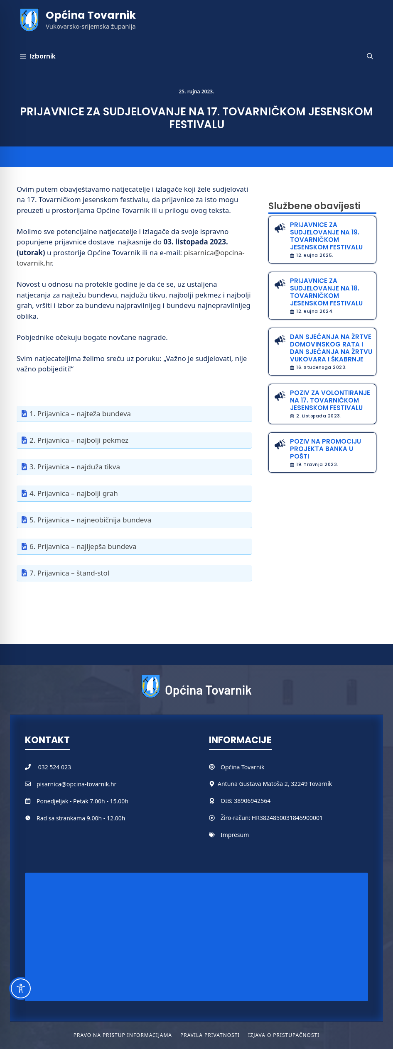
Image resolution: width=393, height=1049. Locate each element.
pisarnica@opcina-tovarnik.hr (76, 784)
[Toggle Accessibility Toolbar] (21, 988)
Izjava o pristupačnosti (283, 1035)
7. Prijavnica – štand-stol (69, 573)
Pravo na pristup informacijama (123, 1035)
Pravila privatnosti (210, 1035)
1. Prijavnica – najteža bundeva (80, 413)
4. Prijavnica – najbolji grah (73, 493)
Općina (231, 767)
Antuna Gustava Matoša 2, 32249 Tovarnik (275, 784)
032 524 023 (54, 767)
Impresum (235, 835)
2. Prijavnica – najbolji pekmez (78, 440)
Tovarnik (252, 767)
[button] (370, 56)
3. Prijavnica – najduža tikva (74, 466)
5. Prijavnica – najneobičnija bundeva (90, 519)
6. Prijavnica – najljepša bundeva (83, 546)
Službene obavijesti (314, 206)
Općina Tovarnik (91, 15)
